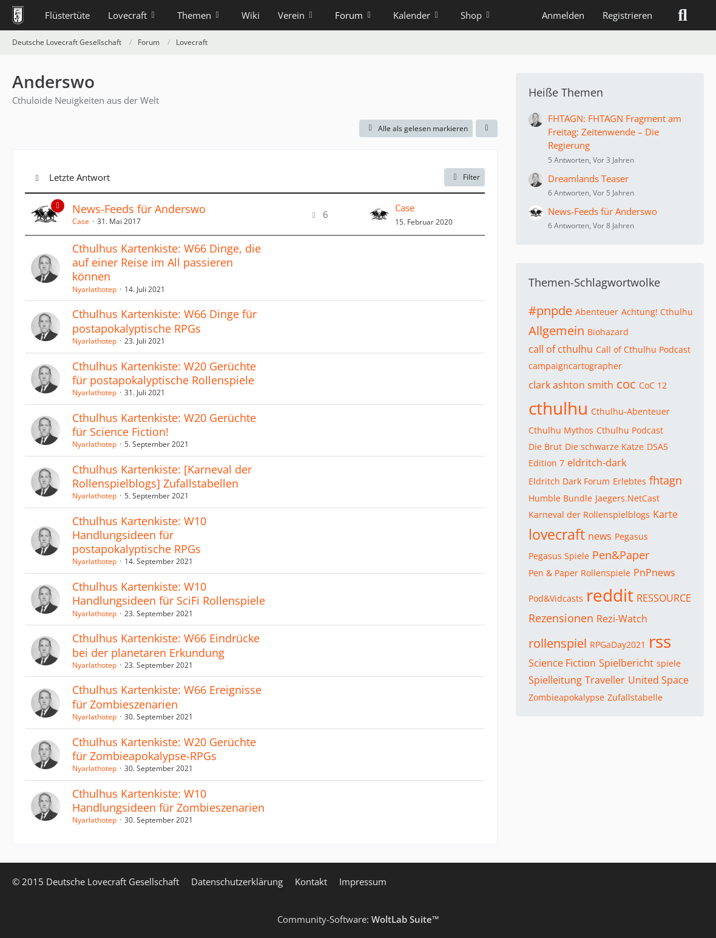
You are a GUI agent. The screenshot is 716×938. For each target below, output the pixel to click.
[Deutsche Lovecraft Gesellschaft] (18, 15)
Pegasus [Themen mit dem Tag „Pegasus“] (631, 536)
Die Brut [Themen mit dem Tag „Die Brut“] (545, 446)
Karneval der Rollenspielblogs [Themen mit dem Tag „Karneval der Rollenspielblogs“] (589, 514)
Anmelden (563, 15)
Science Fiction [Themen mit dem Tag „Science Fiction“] (562, 663)
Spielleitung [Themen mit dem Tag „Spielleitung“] (555, 680)
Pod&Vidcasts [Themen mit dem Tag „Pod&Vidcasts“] (556, 598)
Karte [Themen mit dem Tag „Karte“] (665, 514)
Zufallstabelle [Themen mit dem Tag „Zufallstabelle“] (635, 697)
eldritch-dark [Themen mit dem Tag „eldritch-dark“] (596, 462)
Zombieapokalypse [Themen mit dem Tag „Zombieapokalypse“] (566, 697)
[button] (487, 129)
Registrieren (627, 15)
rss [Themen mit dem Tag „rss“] (660, 641)
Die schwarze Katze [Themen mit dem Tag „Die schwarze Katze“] (604, 446)
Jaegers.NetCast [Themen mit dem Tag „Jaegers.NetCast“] (627, 498)
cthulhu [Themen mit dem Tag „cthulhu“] (558, 408)
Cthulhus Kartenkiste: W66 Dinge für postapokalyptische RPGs (164, 321)
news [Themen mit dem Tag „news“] (600, 536)
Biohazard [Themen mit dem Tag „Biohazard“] (608, 332)
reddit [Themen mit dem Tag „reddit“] (609, 595)
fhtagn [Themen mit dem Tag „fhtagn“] (665, 480)
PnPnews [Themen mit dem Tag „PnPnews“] (654, 572)
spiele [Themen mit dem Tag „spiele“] (669, 663)
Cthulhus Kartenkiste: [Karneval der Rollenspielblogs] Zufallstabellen (162, 476)
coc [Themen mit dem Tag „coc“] (626, 384)
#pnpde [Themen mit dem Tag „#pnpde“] (550, 310)
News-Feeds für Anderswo (139, 209)
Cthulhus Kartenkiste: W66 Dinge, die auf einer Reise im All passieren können (166, 262)
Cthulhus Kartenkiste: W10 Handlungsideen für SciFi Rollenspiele (168, 593)
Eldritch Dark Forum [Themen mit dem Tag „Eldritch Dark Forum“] (569, 481)
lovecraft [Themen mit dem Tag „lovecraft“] (557, 534)
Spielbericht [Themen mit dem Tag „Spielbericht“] (626, 663)
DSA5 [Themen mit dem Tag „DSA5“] (657, 446)
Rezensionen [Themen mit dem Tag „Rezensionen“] (561, 618)
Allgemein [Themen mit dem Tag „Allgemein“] (556, 330)
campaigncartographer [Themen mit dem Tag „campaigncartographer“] (575, 366)
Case (80, 221)
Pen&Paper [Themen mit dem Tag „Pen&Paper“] (620, 555)
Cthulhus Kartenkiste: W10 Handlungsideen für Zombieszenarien (168, 800)
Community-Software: (358, 919)
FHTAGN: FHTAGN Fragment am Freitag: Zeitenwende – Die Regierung (614, 131)
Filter (464, 177)
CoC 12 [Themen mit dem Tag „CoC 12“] (653, 385)
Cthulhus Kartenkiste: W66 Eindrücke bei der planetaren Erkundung (166, 645)
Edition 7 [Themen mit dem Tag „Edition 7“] (546, 463)
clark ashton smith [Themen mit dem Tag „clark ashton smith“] (571, 385)
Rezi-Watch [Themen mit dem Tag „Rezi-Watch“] (621, 618)
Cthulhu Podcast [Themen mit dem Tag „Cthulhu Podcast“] (629, 430)
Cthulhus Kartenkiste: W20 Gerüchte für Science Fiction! (164, 424)
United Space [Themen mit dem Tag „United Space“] (658, 680)
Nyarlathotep (94, 289)
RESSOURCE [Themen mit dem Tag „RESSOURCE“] (664, 598)
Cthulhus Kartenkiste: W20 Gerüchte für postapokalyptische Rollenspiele (164, 373)
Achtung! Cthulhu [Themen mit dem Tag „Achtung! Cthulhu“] (657, 312)
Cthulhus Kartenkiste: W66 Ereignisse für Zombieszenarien (167, 696)
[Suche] (682, 15)
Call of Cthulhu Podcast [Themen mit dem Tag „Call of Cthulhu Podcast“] (643, 349)
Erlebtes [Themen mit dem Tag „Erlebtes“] (629, 481)
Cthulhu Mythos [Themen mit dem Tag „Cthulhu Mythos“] (561, 430)
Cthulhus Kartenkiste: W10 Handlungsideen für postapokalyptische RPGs (139, 535)
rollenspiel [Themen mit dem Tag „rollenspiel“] (558, 643)
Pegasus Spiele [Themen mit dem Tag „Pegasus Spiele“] (559, 556)
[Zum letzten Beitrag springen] (379, 214)
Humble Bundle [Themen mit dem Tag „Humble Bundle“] (560, 498)
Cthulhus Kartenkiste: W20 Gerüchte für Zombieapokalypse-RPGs (164, 749)
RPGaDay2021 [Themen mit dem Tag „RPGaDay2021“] (618, 644)
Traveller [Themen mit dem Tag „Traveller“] (605, 680)
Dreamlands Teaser (588, 178)
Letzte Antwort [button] (79, 177)
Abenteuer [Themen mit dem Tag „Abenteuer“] (596, 312)
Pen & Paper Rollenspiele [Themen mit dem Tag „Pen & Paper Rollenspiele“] (579, 573)
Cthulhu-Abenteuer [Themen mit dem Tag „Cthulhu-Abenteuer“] (630, 411)
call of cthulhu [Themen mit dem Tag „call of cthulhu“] (561, 349)
